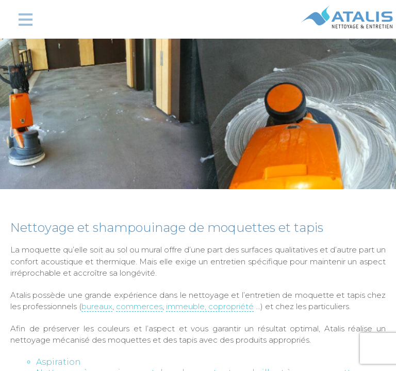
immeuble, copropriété (210, 306)
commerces (139, 306)
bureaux (96, 306)
